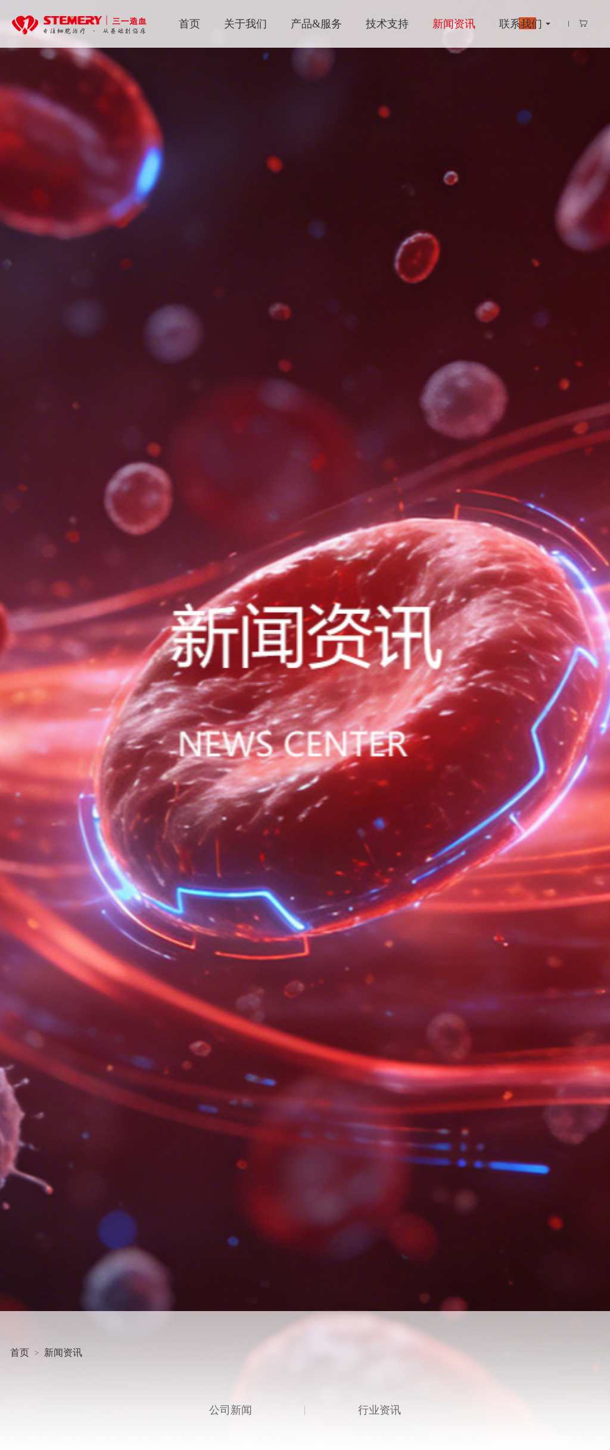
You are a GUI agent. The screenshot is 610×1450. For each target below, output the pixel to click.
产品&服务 (316, 24)
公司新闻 (230, 1410)
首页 (189, 24)
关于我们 (245, 24)
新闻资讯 (453, 24)
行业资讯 (379, 1410)
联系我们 (520, 24)
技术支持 (387, 24)
